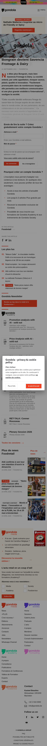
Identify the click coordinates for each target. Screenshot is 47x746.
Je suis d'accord (33, 386)
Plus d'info (11, 386)
